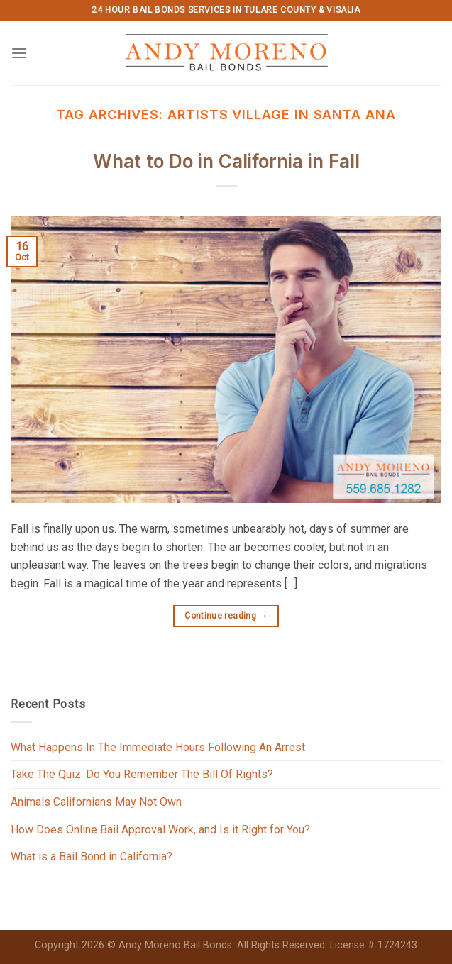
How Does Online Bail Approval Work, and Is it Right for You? (160, 829)
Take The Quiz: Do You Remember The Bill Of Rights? (142, 774)
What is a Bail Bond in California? (91, 856)
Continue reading (226, 616)
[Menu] (19, 52)
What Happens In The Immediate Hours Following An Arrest (158, 747)
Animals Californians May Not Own (96, 802)
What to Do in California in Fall (226, 161)
